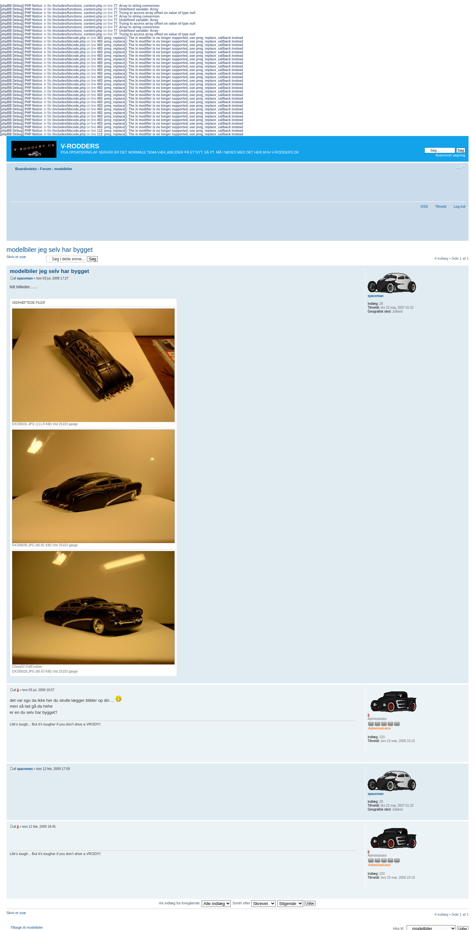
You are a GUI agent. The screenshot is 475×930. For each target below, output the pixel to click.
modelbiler (63, 169)
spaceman (25, 278)
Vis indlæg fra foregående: (195, 903)
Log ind (459, 206)
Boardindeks (26, 169)
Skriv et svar (24, 259)
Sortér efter (254, 903)
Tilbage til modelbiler (26, 927)
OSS (424, 206)
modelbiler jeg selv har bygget (49, 249)
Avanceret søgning (450, 155)
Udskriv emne (450, 167)
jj (18, 690)
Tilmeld (440, 206)
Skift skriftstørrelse (460, 167)
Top (463, 680)
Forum (45, 169)
